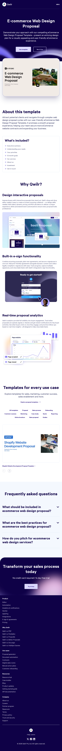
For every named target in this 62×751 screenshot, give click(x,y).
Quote (45, 414)
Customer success (10, 414)
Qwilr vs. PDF (6, 631)
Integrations (6, 616)
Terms (4, 712)
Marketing (24, 414)
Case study (35, 414)
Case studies (6, 680)
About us (5, 700)
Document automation (10, 657)
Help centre (31, 734)
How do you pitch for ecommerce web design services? (31, 540)
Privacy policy (7, 715)
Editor (4, 602)
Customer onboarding (10, 668)
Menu (58, 4)
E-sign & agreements (9, 619)
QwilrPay (5, 614)
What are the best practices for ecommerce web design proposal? (31, 524)
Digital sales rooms (8, 663)
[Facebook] (31, 739)
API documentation (9, 691)
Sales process (36, 410)
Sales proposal (33, 417)
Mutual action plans (9, 666)
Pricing (4, 622)
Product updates (8, 686)
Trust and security (8, 718)
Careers (5, 703)
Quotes (4, 611)
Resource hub (7, 677)
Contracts (5, 660)
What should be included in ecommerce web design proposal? (31, 509)
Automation (6, 605)
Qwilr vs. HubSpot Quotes (11, 645)
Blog (4, 683)
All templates (13, 410)
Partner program (8, 706)
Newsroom (6, 709)
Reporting (54, 414)
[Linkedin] (34, 739)
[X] (28, 739)
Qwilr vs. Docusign (8, 642)
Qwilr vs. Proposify (8, 637)
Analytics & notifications (10, 608)
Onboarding (49, 410)
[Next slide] (9, 470)
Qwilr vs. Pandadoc (8, 634)
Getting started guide (9, 689)
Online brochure (20, 417)
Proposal (25, 410)
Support (5, 720)
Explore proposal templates (31, 402)
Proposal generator (9, 654)
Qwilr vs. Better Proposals (11, 640)
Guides (45, 417)
